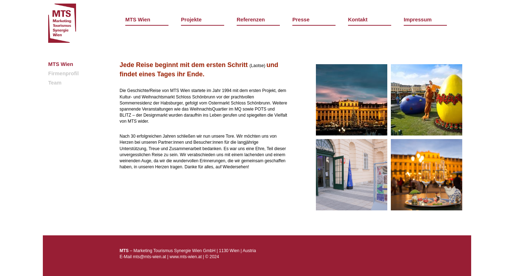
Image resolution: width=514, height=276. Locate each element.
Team (54, 83)
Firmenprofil (63, 73)
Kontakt (358, 19)
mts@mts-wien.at (149, 256)
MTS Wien (137, 19)
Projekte (191, 19)
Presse (300, 19)
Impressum (418, 19)
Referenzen (251, 19)
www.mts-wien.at (186, 256)
